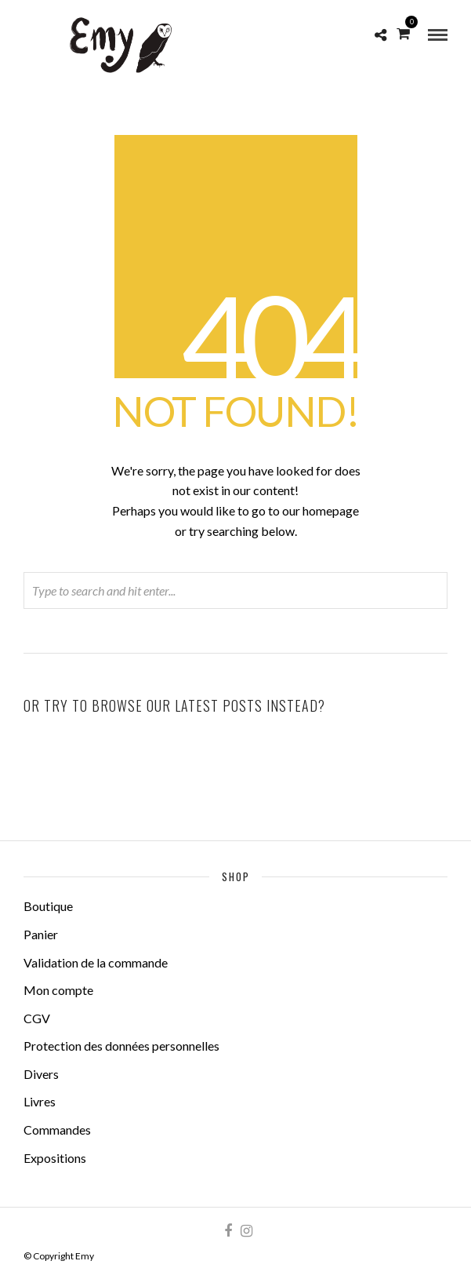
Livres (40, 1101)
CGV (37, 1018)
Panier (41, 934)
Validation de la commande (96, 962)
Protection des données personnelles (121, 1045)
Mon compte (58, 989)
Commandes (57, 1129)
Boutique (48, 905)
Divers (41, 1073)
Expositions (55, 1157)
